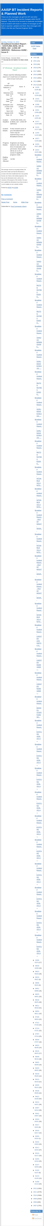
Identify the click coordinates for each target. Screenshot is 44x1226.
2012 (35, 1188)
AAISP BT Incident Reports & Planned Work (21, 11)
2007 (35, 1205)
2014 (35, 81)
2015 (35, 78)
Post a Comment (7, 199)
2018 (35, 68)
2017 (35, 71)
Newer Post (5, 202)
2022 (35, 57)
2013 (35, 85)
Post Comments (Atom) (19, 206)
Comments (37, 1218)
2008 (35, 1202)
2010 (35, 1195)
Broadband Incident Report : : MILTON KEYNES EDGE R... (38, 285)
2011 (35, 1192)
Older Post (24, 202)
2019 (35, 64)
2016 (35, 74)
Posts (35, 1215)
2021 (35, 61)
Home (15, 202)
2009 (35, 1199)
